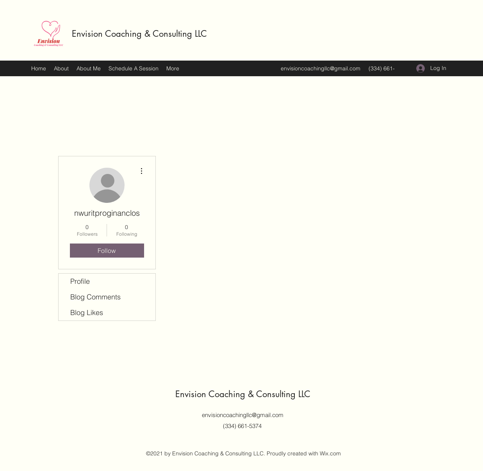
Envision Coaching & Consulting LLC (139, 33)
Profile (80, 281)
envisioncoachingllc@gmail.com (320, 68)
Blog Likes (86, 312)
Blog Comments (95, 296)
